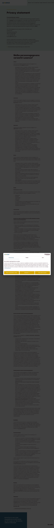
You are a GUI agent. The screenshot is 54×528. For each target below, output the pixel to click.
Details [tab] (27, 257)
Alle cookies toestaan (42, 272)
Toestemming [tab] (11, 257)
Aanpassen (27, 272)
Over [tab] (43, 257)
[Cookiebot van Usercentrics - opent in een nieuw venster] (45, 254)
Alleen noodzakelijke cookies (11, 272)
